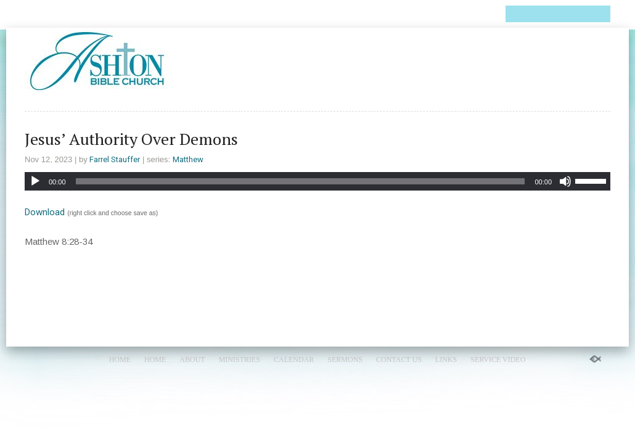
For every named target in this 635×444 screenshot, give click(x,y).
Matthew (188, 159)
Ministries (166, 14)
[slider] (300, 181)
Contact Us (344, 14)
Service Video (454, 14)
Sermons (284, 14)
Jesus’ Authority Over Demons (131, 138)
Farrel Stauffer (114, 159)
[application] (317, 181)
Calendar (227, 14)
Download (45, 212)
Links (396, 14)
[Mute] (565, 181)
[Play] (35, 181)
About (115, 14)
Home (38, 14)
